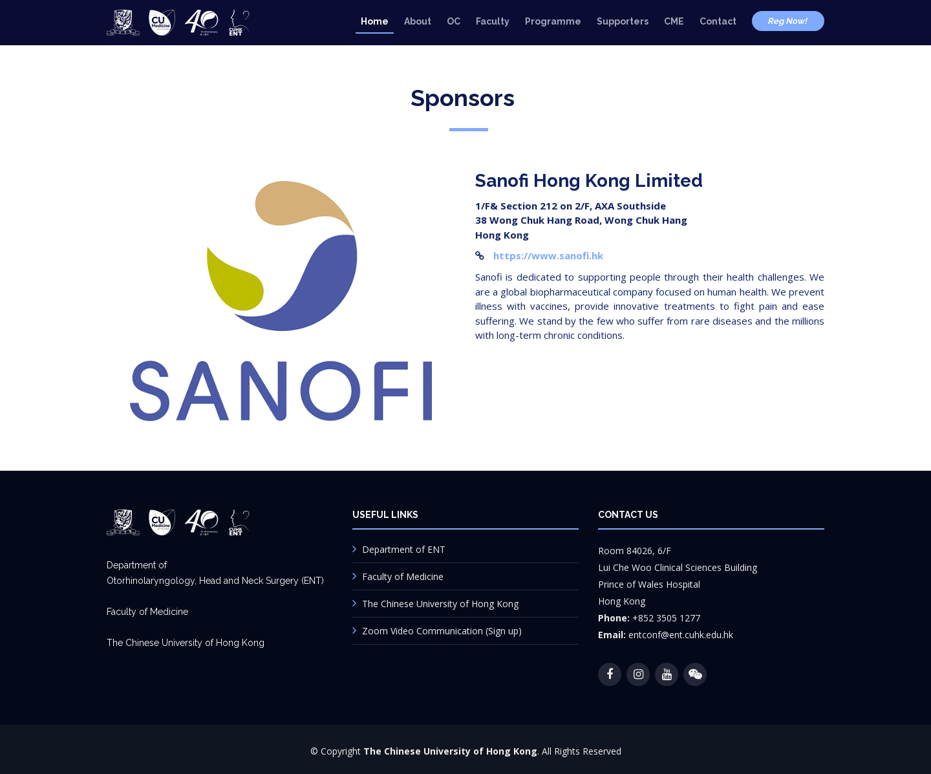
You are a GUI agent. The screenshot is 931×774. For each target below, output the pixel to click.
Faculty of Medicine (403, 576)
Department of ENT (403, 549)
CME (674, 21)
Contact (718, 21)
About (417, 21)
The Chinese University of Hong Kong (440, 603)
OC (453, 21)
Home (375, 21)
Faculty (492, 21)
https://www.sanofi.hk (548, 255)
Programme (553, 21)
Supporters (622, 21)
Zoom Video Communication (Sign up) (442, 631)
